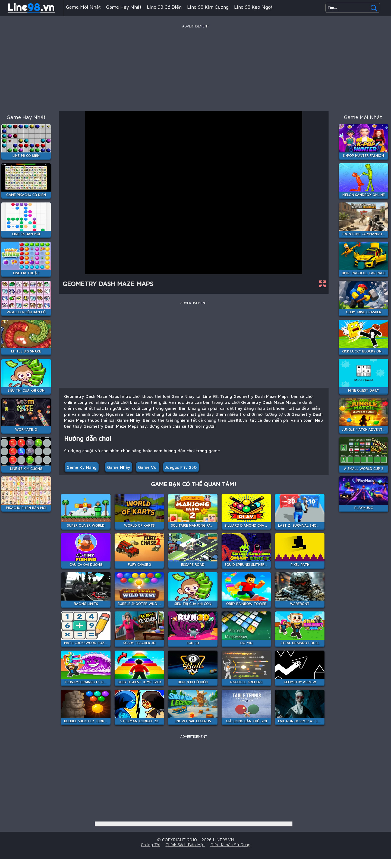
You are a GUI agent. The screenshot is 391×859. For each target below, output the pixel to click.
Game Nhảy (118, 467)
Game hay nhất (123, 7)
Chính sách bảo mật (185, 844)
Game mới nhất (83, 7)
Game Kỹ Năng (82, 467)
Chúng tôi (150, 844)
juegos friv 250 (181, 467)
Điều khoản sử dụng (230, 844)
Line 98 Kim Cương (208, 7)
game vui (147, 467)
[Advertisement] (195, 68)
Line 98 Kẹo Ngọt (253, 7)
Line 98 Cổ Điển (164, 7)
